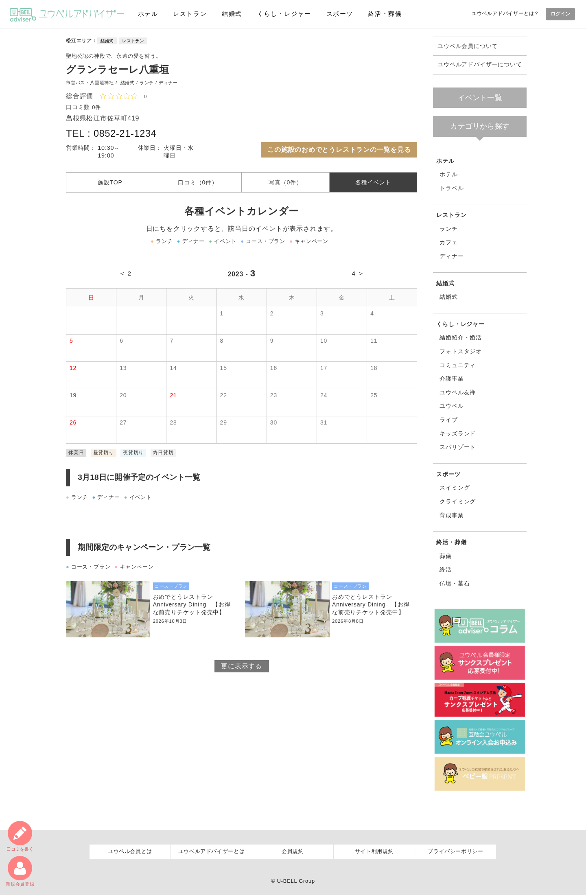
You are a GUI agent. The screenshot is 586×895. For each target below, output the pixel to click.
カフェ (448, 242)
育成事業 (452, 515)
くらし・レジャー (283, 13)
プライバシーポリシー (455, 852)
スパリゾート (458, 447)
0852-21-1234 (126, 133)
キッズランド (458, 433)
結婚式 (231, 13)
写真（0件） (285, 183)
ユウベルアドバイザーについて (479, 64)
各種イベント (373, 183)
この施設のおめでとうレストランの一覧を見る (339, 149)
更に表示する (241, 668)
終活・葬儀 (384, 13)
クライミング (458, 501)
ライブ (448, 419)
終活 (446, 569)
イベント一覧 (480, 98)
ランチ (448, 228)
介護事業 (452, 378)
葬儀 (446, 556)
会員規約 (293, 852)
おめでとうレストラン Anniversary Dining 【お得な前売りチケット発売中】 (192, 606)
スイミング (455, 487)
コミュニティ (458, 365)
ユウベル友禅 (458, 392)
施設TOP (110, 183)
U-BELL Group (296, 881)
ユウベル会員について (467, 46)
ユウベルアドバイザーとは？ (504, 13)
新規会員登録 (20, 871)
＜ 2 (125, 275)
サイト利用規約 (374, 852)
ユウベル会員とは (130, 852)
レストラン (189, 13)
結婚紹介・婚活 (461, 337)
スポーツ (339, 13)
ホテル (147, 13)
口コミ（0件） (198, 183)
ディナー (452, 256)
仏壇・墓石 (455, 583)
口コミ (20, 835)
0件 (97, 107)
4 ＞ (358, 275)
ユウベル (452, 406)
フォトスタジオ (461, 351)
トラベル (452, 188)
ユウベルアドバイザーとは (211, 852)
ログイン (559, 14)
